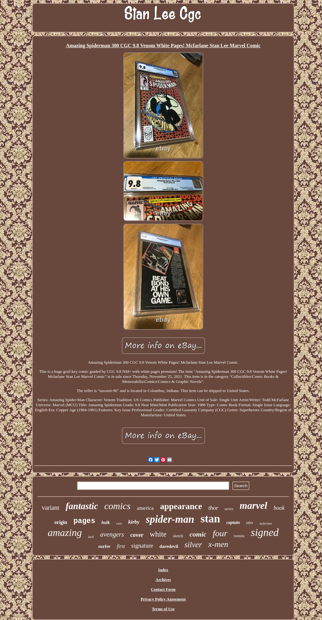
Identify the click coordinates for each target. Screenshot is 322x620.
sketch (178, 535)
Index (163, 569)
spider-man (170, 519)
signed (265, 532)
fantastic (82, 506)
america (145, 508)
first (121, 546)
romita (239, 535)
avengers (112, 534)
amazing (65, 532)
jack (91, 536)
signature (142, 545)
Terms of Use (163, 608)
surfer (104, 546)
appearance (181, 506)
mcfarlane (265, 523)
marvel (253, 505)
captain (233, 522)
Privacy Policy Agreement (163, 599)
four (220, 533)
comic (198, 534)
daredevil (168, 546)
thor (213, 507)
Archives (163, 579)
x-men (218, 544)
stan (210, 519)
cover (136, 535)
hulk (106, 522)
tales (249, 522)
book (279, 508)
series (229, 509)
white (158, 534)
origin (60, 522)
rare (119, 523)
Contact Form (163, 589)
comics (117, 506)
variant (50, 507)
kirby (134, 522)
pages (84, 521)
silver (193, 544)
